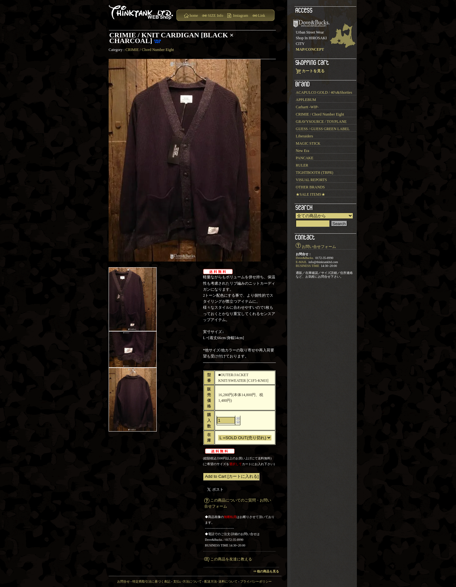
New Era (302, 150)
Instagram (240, 15)
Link (261, 15)
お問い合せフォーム (319, 246)
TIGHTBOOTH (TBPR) (314, 172)
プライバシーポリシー (256, 581)
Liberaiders (304, 136)
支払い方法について (187, 581)
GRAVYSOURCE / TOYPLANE (321, 121)
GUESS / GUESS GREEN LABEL (323, 129)
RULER (302, 165)
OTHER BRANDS (310, 187)
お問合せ (123, 581)
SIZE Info (215, 15)
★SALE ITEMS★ (310, 194)
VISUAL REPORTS (311, 180)
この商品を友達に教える (231, 559)
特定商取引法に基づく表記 (151, 581)
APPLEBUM (306, 100)
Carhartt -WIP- (307, 107)
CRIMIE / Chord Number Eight (149, 49)
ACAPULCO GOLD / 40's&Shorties (324, 92)
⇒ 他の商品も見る (266, 571)
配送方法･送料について (221, 581)
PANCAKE (305, 158)
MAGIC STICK (308, 143)
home (194, 15)
